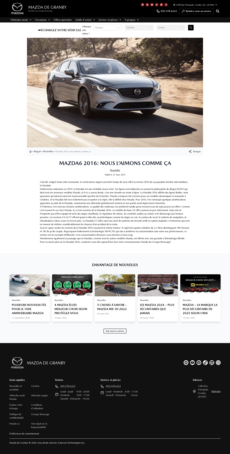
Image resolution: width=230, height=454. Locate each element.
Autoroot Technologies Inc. (71, 442)
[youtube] (192, 362)
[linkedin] (211, 362)
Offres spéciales (61, 19)
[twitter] (186, 362)
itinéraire (216, 391)
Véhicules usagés (39, 395)
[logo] (17, 8)
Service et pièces (108, 19)
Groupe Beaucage (40, 414)
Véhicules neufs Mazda (17, 397)
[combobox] (95, 27)
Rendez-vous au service (196, 12)
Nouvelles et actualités (15, 388)
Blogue (37, 151)
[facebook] (199, 362)
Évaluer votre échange (15, 406)
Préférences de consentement (24, 433)
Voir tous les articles (115, 331)
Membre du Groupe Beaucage (40, 11)
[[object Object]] (194, 151)
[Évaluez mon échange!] (191, 27)
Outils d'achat (84, 19)
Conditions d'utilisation (37, 406)
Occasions (41, 19)
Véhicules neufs (19, 19)
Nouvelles (48, 151)
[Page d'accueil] (16, 362)
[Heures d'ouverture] (194, 5)
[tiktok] (205, 362)
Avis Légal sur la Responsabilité (39, 425)
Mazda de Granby (47, 7)
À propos (131, 19)
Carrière (35, 386)
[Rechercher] (218, 11)
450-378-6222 (166, 11)
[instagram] (218, 362)
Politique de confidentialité (16, 416)
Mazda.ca (14, 423)
